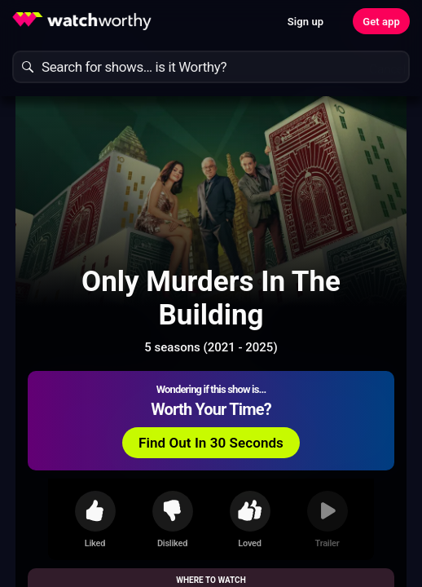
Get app (381, 21)
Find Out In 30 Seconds (211, 443)
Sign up (305, 21)
